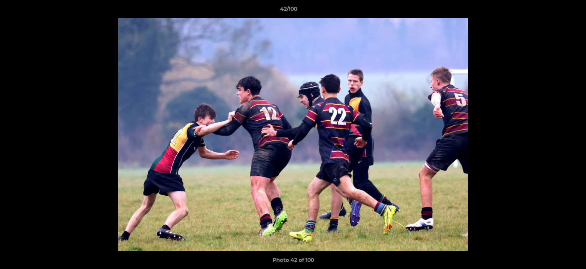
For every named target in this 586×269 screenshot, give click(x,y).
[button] (554, 10)
